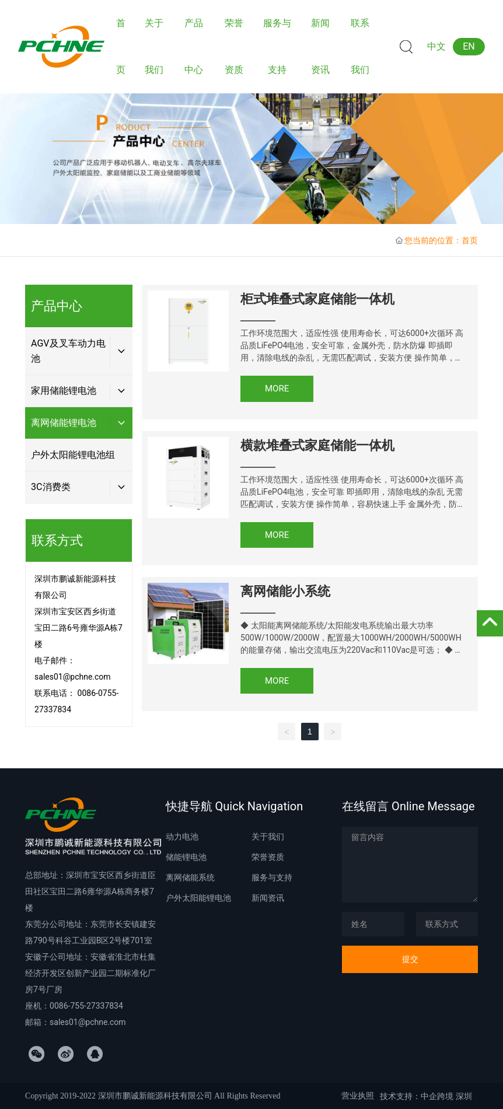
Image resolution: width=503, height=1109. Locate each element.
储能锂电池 (186, 857)
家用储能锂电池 (63, 390)
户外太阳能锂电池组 (73, 454)
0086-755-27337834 (86, 1005)
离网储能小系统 (285, 591)
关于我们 (268, 836)
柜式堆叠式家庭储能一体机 (317, 299)
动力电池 (182, 836)
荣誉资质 (268, 857)
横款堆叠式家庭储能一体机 (317, 445)
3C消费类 (50, 486)
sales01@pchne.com (72, 676)
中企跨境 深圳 (446, 1096)
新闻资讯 (268, 897)
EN (469, 46)
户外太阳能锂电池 (198, 897)
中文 (436, 46)
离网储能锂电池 (63, 422)
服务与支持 (272, 877)
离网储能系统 (190, 877)
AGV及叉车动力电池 (68, 351)
